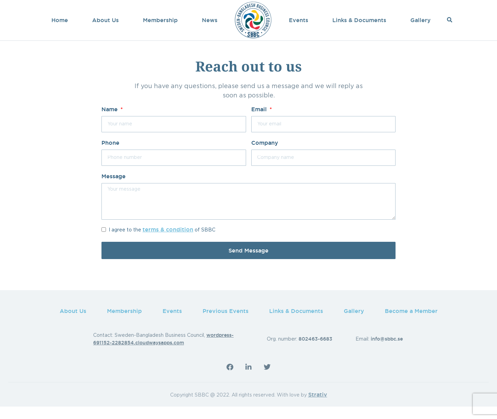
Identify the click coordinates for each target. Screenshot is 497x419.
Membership (160, 20)
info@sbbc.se (387, 351)
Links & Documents (359, 20)
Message (113, 189)
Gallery (420, 20)
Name (110, 122)
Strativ (317, 407)
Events (298, 20)
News (209, 20)
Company (264, 155)
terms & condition (168, 242)
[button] (449, 20)
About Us (105, 20)
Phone (110, 155)
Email (260, 122)
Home (59, 20)
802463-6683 (315, 351)
